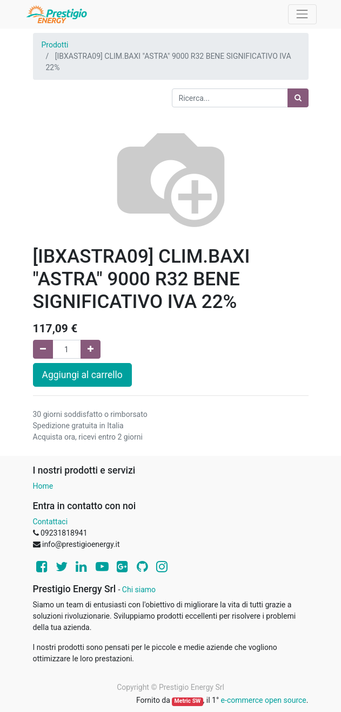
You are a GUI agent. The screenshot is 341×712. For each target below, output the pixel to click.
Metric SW (188, 700)
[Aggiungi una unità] (91, 349)
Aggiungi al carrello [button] (82, 374)
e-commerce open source (263, 700)
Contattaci (50, 521)
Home (43, 486)
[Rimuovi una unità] (43, 349)
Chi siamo (139, 589)
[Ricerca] (298, 97)
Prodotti (55, 44)
